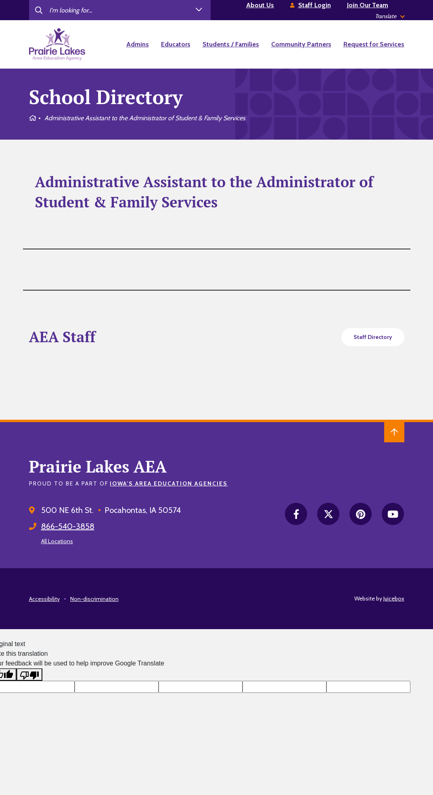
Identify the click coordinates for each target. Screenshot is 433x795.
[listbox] (389, 16)
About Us (260, 5)
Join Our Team (367, 5)
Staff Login (314, 5)
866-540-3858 (67, 526)
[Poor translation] (29, 674)
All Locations (57, 541)
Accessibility (44, 599)
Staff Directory (373, 337)
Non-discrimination (94, 599)
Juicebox (393, 598)
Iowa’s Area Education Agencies (169, 483)
